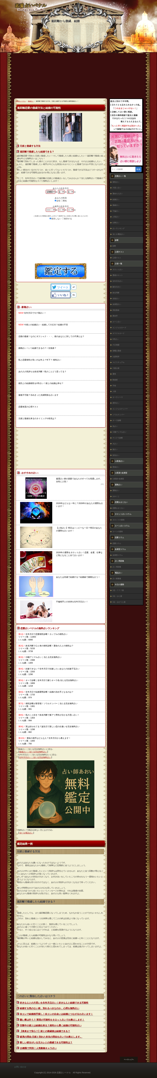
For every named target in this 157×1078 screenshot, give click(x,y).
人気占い (115, 217)
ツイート (63, 287)
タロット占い (117, 270)
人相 (114, 391)
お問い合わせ (20, 1067)
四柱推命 (115, 310)
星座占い (115, 467)
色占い (115, 426)
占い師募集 (116, 579)
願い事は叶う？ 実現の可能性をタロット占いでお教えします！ (52, 1020)
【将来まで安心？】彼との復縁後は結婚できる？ (45, 1031)
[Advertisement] (78, 77)
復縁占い (115, 205)
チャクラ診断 (117, 438)
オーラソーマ (117, 397)
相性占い (115, 182)
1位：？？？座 (118, 590)
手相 (114, 386)
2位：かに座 (117, 596)
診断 (114, 246)
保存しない (56, 219)
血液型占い (116, 304)
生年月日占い (117, 281)
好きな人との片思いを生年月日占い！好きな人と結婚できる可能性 (54, 1002)
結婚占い (115, 199)
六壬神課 (115, 345)
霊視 (114, 374)
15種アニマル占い (119, 432)
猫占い (115, 449)
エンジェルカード (119, 328)
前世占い (115, 455)
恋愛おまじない (118, 508)
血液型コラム (117, 555)
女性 (58, 201)
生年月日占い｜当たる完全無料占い (35, 757)
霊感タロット (117, 275)
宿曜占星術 (116, 351)
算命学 (115, 316)
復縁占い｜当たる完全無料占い (33, 752)
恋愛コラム (116, 543)
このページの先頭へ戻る (131, 1059)
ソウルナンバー (118, 415)
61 (74, 295)
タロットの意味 (118, 520)
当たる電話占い (26, 833)
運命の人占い (117, 194)
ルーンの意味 (117, 532)
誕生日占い (116, 287)
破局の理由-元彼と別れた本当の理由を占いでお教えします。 (51, 1037)
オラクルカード (118, 333)
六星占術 (115, 368)
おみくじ (115, 496)
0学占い (115, 339)
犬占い (115, 444)
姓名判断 (115, 293)
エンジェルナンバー (120, 409)
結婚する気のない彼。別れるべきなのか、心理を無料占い (49, 1008)
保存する (68, 219)
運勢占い (115, 491)
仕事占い (115, 223)
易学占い (115, 403)
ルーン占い (116, 322)
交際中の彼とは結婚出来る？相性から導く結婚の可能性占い (50, 1025)
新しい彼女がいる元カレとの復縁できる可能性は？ (46, 1042)
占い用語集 (116, 567)
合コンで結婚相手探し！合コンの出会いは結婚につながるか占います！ (56, 1014)
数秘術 (115, 380)
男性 (65, 201)
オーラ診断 (116, 420)
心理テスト (116, 258)
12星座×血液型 (118, 479)
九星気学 (115, 357)
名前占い (115, 299)
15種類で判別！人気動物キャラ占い (38, 1048)
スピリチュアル (118, 362)
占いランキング (118, 229)
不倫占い (115, 211)
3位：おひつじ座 (118, 602)
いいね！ (63, 295)
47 (74, 287)
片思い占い (116, 188)
